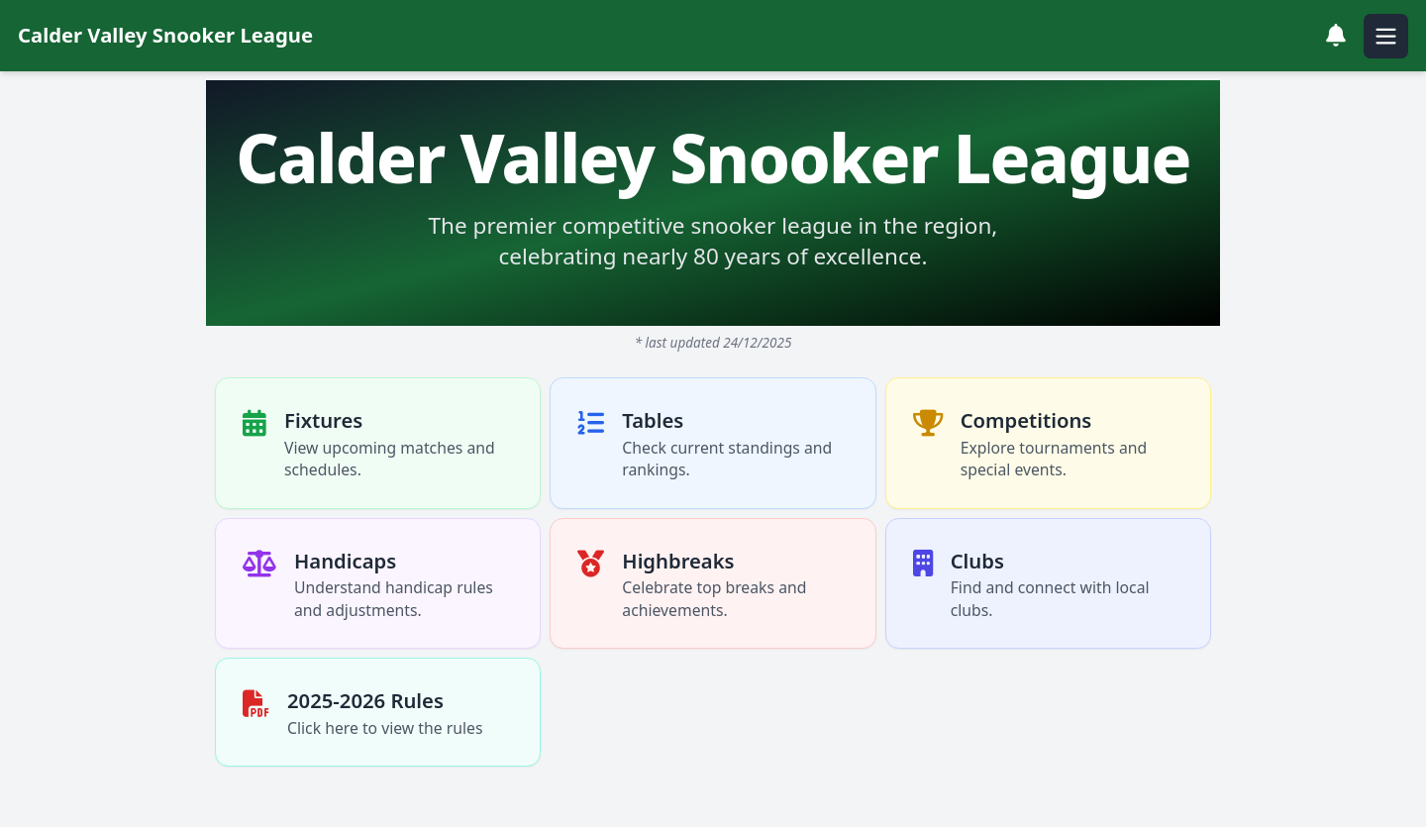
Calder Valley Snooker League (165, 35)
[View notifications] (1336, 36)
